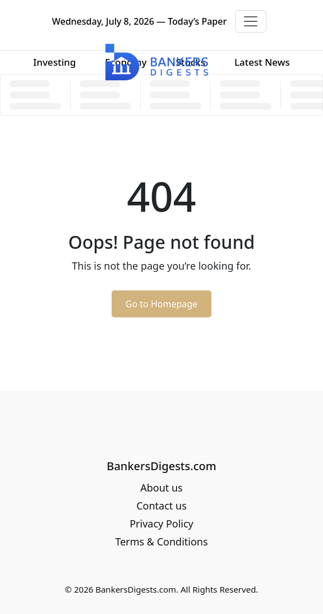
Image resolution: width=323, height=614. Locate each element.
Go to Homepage (161, 304)
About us (161, 487)
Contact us (161, 505)
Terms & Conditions (161, 541)
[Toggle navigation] (250, 21)
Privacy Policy (161, 523)
